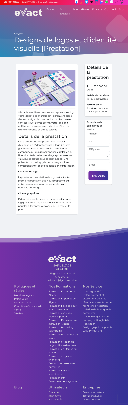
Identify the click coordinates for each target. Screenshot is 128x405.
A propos (65, 11)
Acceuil (51, 9)
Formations (80, 9)
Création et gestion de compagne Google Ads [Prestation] (96, 320)
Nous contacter (92, 399)
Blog (121, 9)
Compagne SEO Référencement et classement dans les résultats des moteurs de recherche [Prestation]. (97, 298)
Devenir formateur (93, 392)
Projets (97, 9)
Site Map (19, 313)
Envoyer (98, 175)
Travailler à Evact (92, 396)
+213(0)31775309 (28, 2)
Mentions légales (24, 295)
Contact (110, 9)
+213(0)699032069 (11, 2)
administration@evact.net (48, 2)
